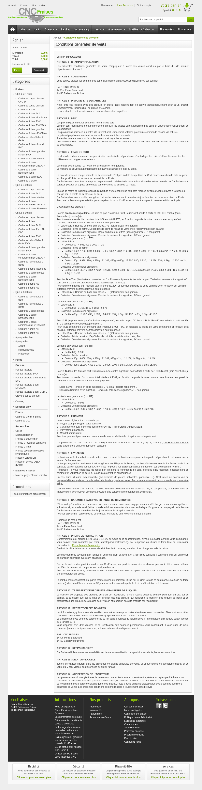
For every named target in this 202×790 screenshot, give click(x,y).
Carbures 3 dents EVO (30, 176)
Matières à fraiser (141, 29)
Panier (17, 40)
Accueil (57, 37)
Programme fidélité (134, 734)
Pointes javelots (23, 369)
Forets (99, 29)
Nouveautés (167, 29)
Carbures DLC (23, 420)
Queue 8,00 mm (23, 292)
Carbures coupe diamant (31, 105)
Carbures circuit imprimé (28, 416)
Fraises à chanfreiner (26, 438)
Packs (37, 29)
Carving (65, 29)
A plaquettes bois (24, 337)
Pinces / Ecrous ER (25, 457)
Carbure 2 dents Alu (28, 283)
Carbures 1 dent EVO (29, 121)
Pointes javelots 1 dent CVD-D (31, 391)
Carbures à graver (27, 180)
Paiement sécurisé (134, 731)
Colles (18, 431)
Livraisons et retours (135, 720)
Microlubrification (24, 435)
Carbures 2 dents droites (31, 158)
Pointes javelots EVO (26, 373)
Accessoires (116, 29)
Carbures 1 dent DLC (29, 113)
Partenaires (96, 713)
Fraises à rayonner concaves (30, 442)
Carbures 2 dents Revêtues (32, 208)
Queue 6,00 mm (23, 213)
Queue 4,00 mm (23, 185)
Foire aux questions (65, 706)
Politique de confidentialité (138, 717)
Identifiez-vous (125, 5)
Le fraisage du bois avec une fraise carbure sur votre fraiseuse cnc (67, 730)
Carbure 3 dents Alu (28, 287)
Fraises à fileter (23, 446)
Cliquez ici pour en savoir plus (34, 777)
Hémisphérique (26, 349)
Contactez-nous (132, 741)
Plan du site (130, 738)
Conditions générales (135, 713)
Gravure (51, 29)
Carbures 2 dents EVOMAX (32, 133)
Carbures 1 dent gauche (31, 129)
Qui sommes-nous (133, 706)
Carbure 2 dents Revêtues (32, 268)
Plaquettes (24, 353)
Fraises (24, 29)
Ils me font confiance (100, 717)
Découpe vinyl (82, 29)
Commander (40, 70)
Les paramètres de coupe (68, 717)
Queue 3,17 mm (23, 94)
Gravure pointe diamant (27, 395)
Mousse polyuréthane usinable (31, 475)
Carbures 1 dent (26, 109)
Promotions (185, 29)
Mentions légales (133, 710)
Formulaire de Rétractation (86, 545)
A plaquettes (21, 341)
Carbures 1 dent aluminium (32, 117)
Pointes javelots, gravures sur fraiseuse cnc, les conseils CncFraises (68, 740)
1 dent (21, 345)
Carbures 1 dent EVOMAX (32, 125)
